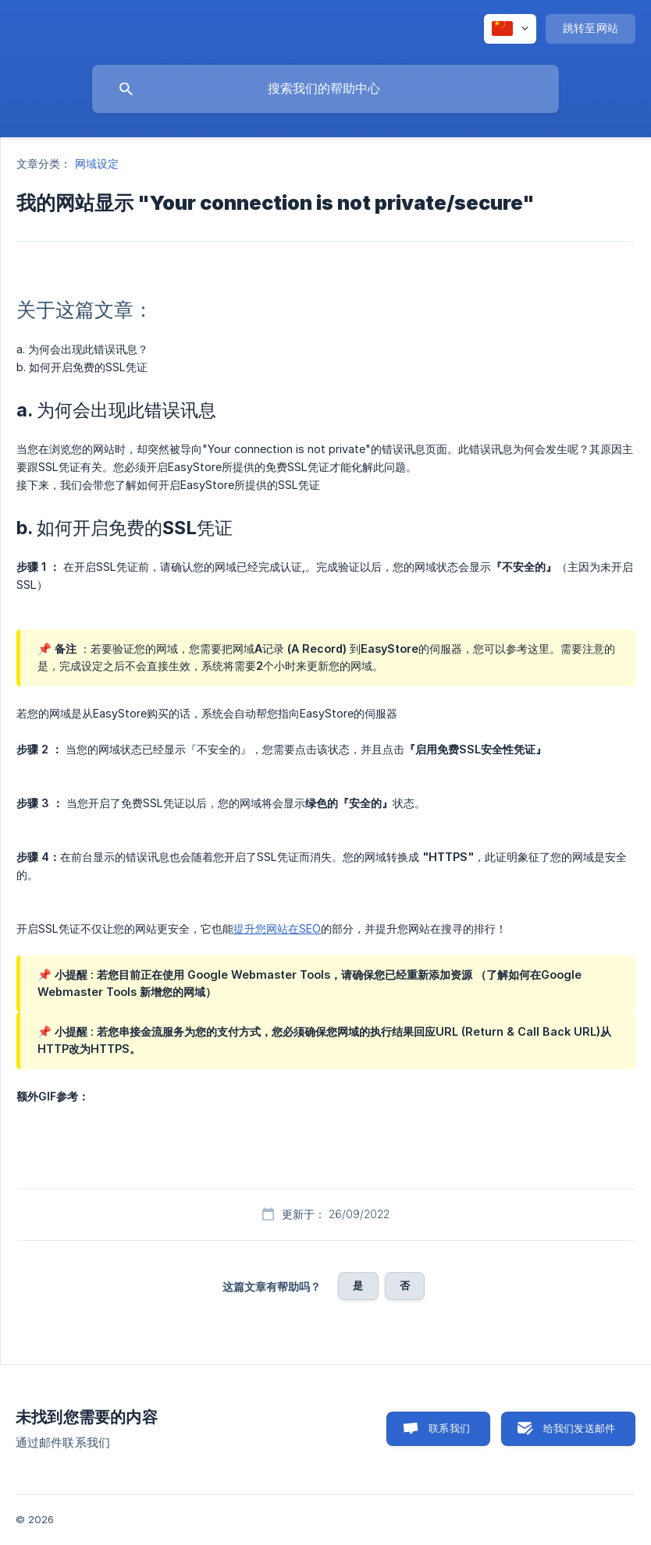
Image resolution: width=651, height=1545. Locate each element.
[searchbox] (325, 89)
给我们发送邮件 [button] (579, 1428)
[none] (510, 29)
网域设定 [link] (97, 163)
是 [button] (358, 1285)
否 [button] (405, 1285)
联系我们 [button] (449, 1428)
